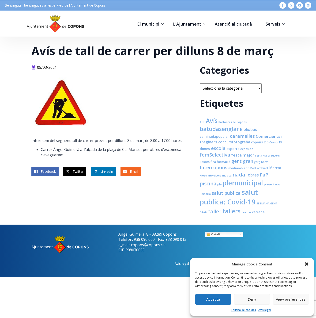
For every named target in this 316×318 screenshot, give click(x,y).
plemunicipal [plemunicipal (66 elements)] (242, 182)
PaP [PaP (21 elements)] (264, 175)
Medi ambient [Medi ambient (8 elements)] (259, 168)
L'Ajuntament (187, 24)
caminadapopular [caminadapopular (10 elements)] (214, 136)
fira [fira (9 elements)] (213, 162)
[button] (306, 264)
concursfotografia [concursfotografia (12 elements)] (234, 142)
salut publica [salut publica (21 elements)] (226, 193)
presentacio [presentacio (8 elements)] (272, 184)
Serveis (273, 24)
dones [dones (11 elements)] (205, 148)
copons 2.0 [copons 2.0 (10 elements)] (259, 142)
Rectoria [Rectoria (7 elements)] (205, 193)
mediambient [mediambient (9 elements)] (238, 168)
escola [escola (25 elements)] (218, 148)
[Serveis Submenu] (284, 24)
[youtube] (299, 5)
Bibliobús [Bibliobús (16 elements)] (248, 129)
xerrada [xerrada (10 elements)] (258, 212)
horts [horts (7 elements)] (264, 162)
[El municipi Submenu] (163, 24)
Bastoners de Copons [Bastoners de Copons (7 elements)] (232, 122)
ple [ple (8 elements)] (219, 184)
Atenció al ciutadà (233, 24)
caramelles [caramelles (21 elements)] (242, 136)
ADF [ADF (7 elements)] (202, 122)
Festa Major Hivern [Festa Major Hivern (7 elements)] (267, 155)
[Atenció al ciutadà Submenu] (256, 24)
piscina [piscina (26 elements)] (208, 183)
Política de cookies (243, 310)
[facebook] (282, 5)
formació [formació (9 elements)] (223, 162)
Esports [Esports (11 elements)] (232, 148)
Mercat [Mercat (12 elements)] (275, 167)
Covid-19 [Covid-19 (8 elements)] (275, 142)
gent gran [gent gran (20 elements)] (242, 161)
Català (214, 234)
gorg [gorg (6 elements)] (257, 162)
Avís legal (264, 310)
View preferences (290, 299)
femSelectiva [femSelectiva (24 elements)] (215, 154)
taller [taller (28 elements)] (215, 211)
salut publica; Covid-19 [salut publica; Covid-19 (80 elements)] (229, 197)
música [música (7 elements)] (227, 175)
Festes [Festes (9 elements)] (205, 162)
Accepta (213, 299)
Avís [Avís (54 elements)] (212, 120)
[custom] (308, 5)
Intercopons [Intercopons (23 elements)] (213, 167)
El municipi (148, 24)
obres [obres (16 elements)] (253, 175)
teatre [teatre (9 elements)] (246, 212)
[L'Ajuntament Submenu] (205, 24)
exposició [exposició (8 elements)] (246, 149)
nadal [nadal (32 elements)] (240, 174)
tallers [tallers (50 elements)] (231, 211)
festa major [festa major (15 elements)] (242, 155)
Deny (252, 299)
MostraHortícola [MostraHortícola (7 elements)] (210, 175)
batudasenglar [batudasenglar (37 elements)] (219, 129)
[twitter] (291, 5)
